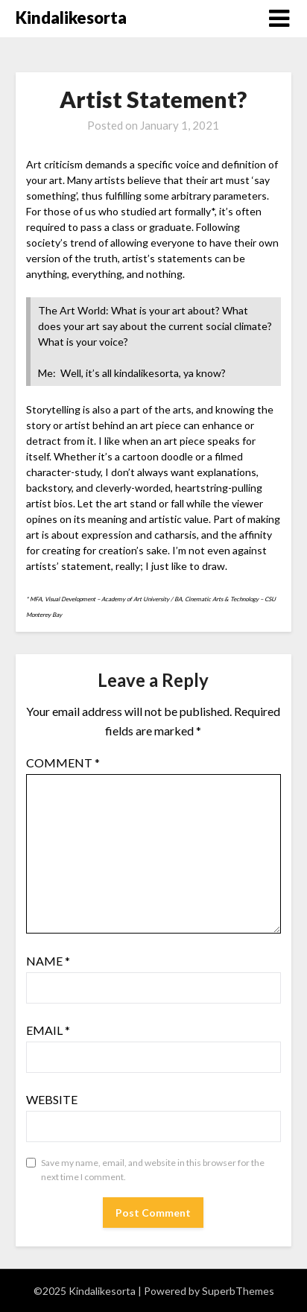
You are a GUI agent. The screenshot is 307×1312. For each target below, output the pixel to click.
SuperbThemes (238, 1290)
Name (48, 961)
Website (51, 1099)
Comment (63, 762)
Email (48, 1030)
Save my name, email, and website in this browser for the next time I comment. (153, 1170)
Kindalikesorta (71, 17)
